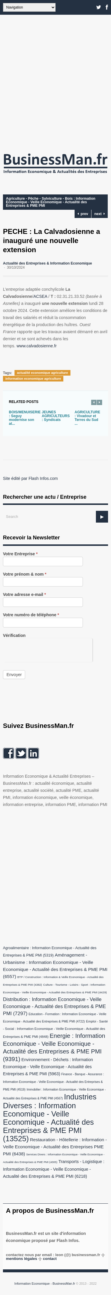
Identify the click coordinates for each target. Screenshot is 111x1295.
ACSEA (40, 296)
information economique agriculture (33, 378)
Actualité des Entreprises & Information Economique (47, 263)
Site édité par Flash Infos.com (30, 478)
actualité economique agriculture (42, 372)
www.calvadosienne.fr (37, 345)
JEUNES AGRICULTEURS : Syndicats (56, 416)
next (99, 214)
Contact (50, 1258)
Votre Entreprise (20, 554)
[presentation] (47, 649)
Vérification (14, 635)
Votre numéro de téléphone (31, 615)
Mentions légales (21, 1258)
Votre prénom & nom (24, 574)
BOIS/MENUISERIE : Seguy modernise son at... (25, 418)
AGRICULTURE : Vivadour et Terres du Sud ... (87, 418)
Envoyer (14, 674)
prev (83, 214)
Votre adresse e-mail (24, 594)
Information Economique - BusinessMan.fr (45, 1283)
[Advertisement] (55, 82)
